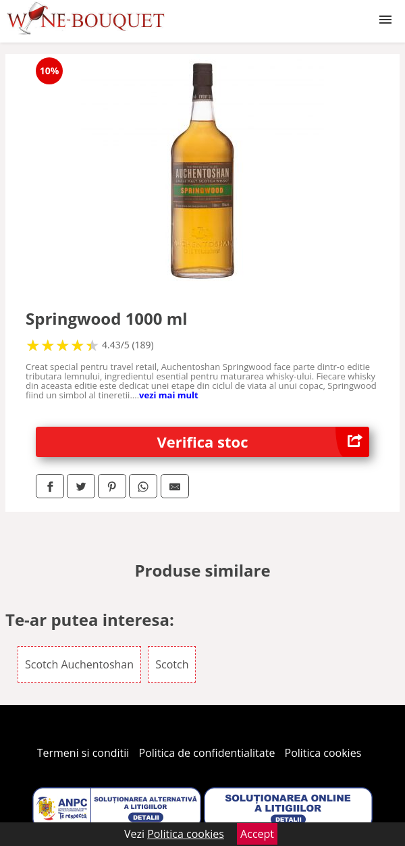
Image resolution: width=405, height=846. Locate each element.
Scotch (171, 664)
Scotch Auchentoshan (79, 664)
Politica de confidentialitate (207, 752)
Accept (257, 833)
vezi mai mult (168, 395)
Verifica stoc (263, 442)
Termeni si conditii (83, 752)
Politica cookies (323, 752)
